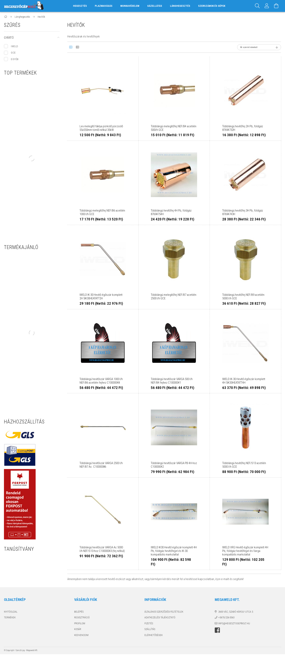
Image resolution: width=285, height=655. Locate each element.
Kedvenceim (81, 635)
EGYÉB (15, 59)
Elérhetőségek (153, 635)
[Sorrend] (259, 47)
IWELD (14, 46)
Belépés (79, 611)
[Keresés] (257, 6)
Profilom (79, 623)
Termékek (10, 617)
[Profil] (267, 6)
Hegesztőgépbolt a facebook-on (217, 630)
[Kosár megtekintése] (276, 6)
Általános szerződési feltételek (163, 611)
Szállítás (149, 629)
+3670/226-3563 (226, 617)
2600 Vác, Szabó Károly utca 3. (236, 611)
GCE (13, 52)
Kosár (77, 629)
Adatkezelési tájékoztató (159, 617)
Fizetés (148, 623)
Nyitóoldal (10, 611)
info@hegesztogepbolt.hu (234, 623)
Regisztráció (82, 617)
